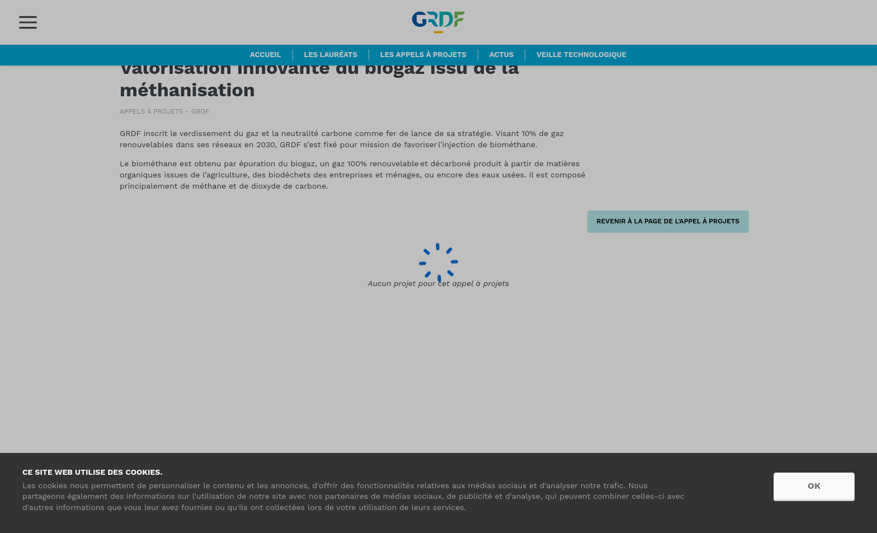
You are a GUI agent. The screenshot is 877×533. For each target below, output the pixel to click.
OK (814, 485)
